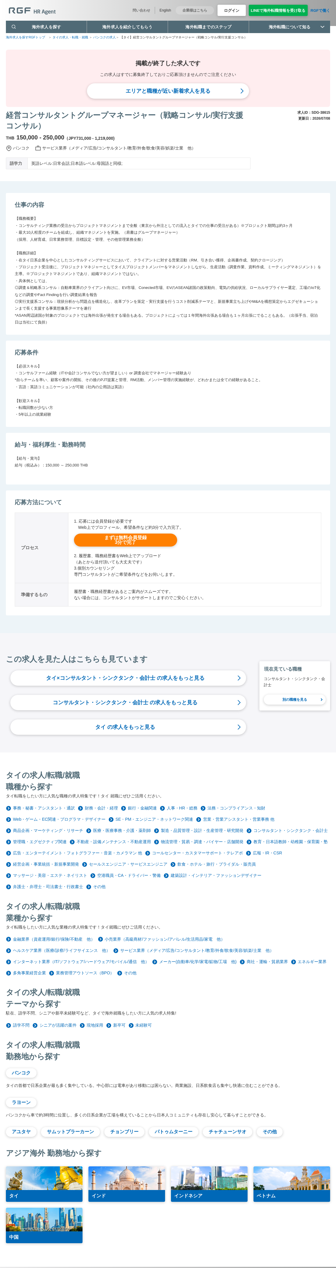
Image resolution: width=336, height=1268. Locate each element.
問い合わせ (141, 10)
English (165, 10)
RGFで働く (320, 10)
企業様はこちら (194, 10)
